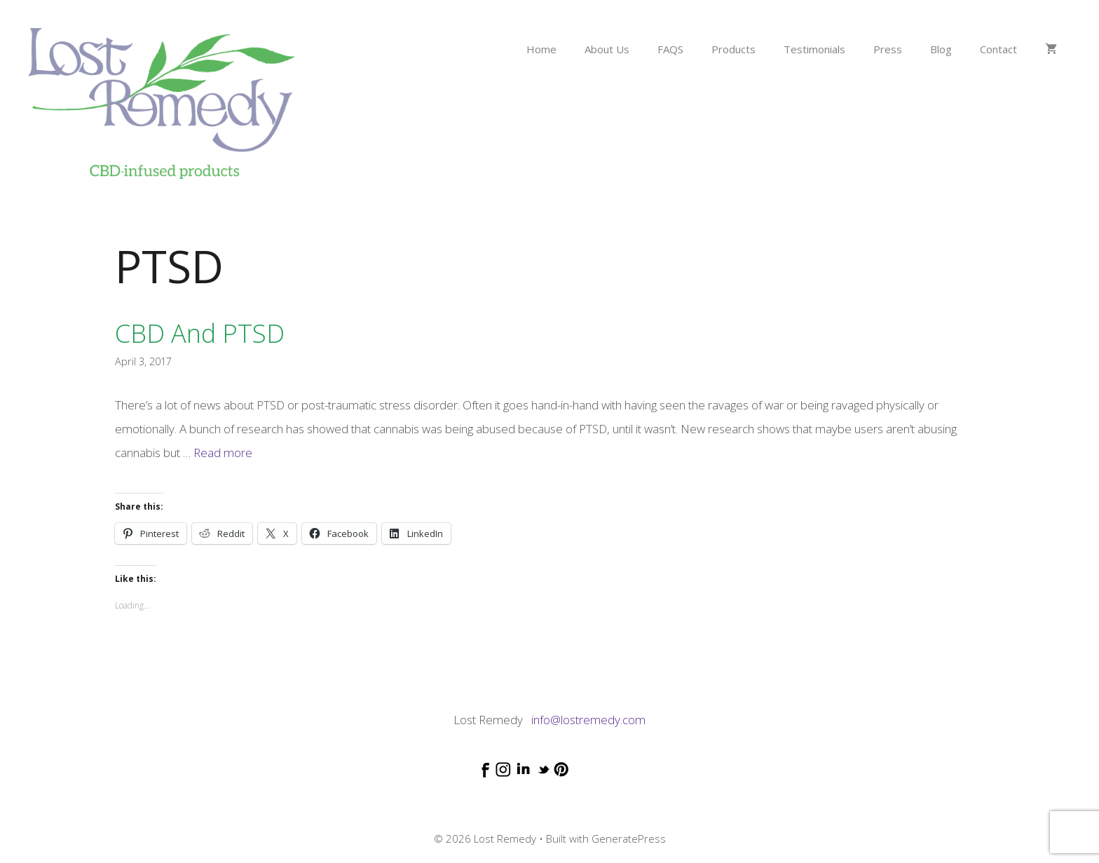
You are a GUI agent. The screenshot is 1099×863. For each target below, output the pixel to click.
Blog (941, 49)
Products (733, 49)
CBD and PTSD (200, 333)
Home (541, 49)
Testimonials (814, 49)
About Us (607, 49)
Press (887, 49)
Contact (998, 49)
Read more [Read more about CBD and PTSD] (222, 452)
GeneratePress (629, 838)
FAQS (670, 49)
